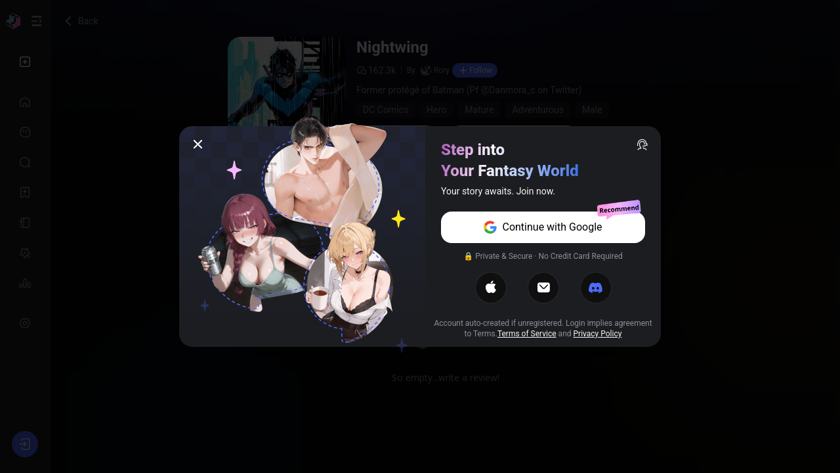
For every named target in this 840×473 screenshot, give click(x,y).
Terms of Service (526, 333)
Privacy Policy (598, 333)
